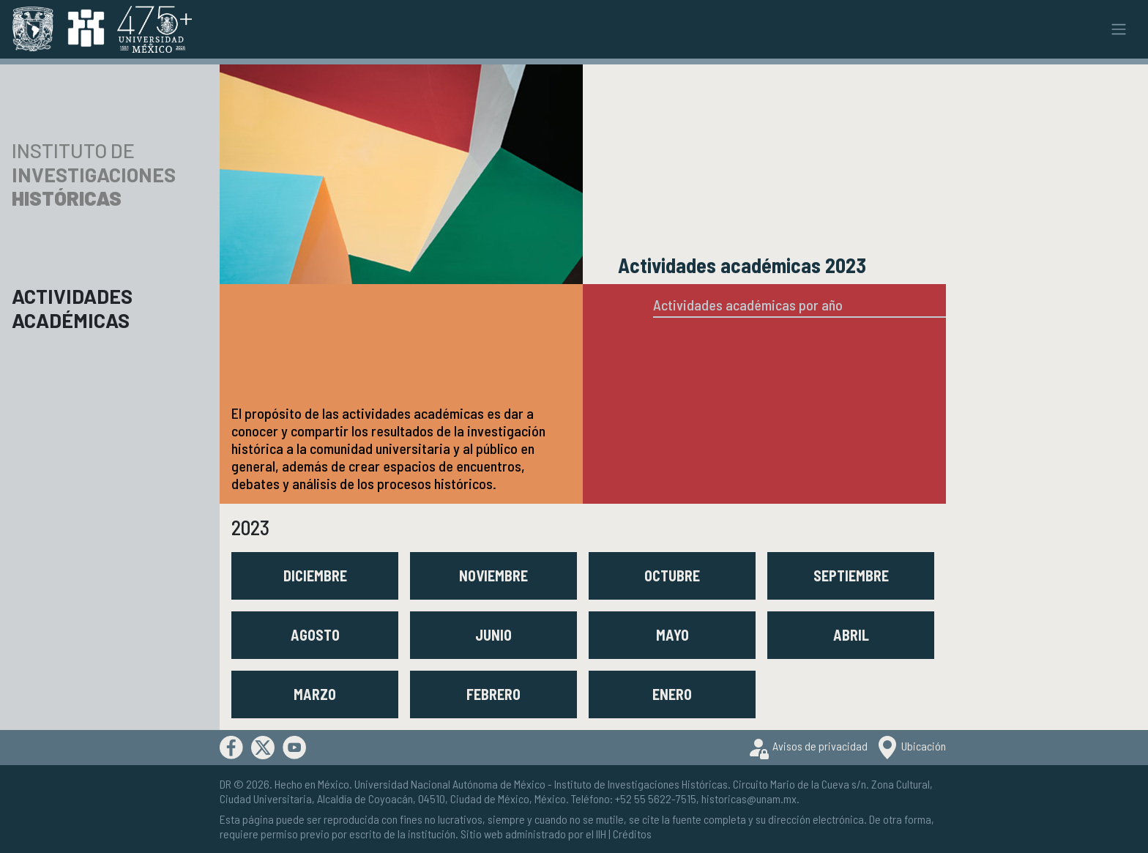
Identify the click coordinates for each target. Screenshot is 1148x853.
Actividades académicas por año (748, 304)
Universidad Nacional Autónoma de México (449, 784)
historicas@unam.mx (749, 798)
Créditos (632, 834)
